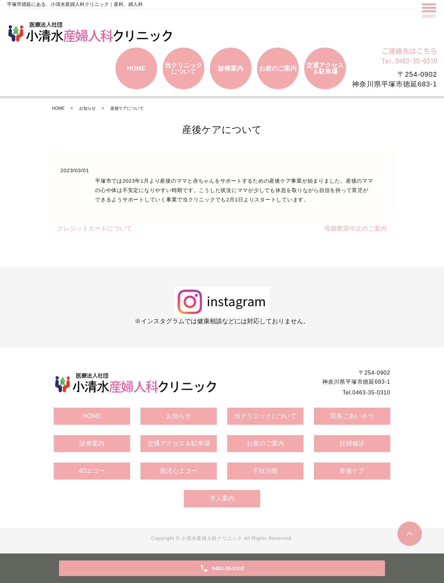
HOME (136, 68)
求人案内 (222, 498)
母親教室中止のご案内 (355, 228)
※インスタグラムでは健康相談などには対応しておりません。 (222, 306)
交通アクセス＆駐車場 (325, 68)
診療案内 (230, 68)
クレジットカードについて (94, 228)
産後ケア (352, 470)
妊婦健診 (352, 443)
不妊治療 (265, 470)
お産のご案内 (278, 68)
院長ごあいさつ (352, 416)
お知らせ (87, 108)
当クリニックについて (183, 68)
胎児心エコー (178, 470)
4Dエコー (91, 470)
